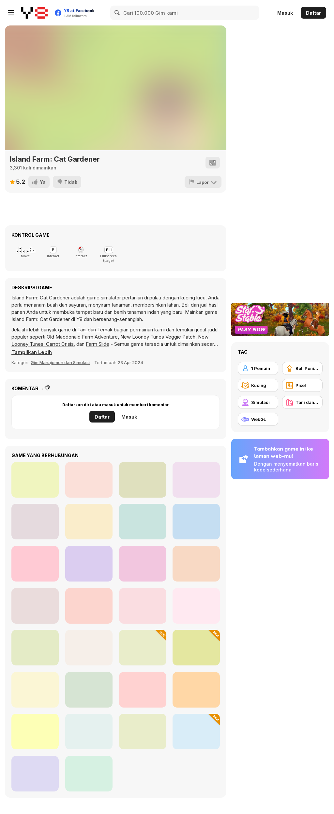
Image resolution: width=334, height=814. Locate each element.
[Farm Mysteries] (35, 773)
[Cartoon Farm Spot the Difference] (35, 690)
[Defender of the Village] (142, 480)
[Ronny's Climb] (196, 564)
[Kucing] (258, 385)
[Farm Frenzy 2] (196, 606)
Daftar (313, 13)
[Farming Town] (35, 731)
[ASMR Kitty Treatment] (89, 647)
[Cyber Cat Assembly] (142, 606)
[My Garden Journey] (142, 731)
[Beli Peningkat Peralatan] (302, 368)
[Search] (117, 13)
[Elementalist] (142, 521)
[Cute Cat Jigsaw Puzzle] (89, 731)
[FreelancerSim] (142, 564)
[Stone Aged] (89, 480)
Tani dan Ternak (95, 330)
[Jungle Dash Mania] (89, 521)
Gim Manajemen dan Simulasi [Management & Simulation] (60, 362)
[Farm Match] (35, 564)
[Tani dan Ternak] (302, 402)
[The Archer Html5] (35, 521)
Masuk (285, 13)
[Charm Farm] (35, 606)
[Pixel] (302, 385)
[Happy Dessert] (35, 480)
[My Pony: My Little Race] (89, 564)
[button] (31, 352)
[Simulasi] (258, 402)
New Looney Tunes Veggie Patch (157, 337)
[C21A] (196, 647)
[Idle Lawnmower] (142, 647)
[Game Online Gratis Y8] (34, 13)
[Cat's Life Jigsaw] (89, 773)
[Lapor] (203, 182)
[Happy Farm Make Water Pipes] (89, 690)
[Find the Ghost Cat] (89, 606)
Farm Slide (97, 344)
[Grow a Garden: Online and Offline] (142, 690)
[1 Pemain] (258, 368)
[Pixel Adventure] (196, 480)
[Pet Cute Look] (196, 690)
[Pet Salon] (35, 647)
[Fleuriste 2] (196, 521)
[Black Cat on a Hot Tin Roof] (196, 731)
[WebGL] (258, 419)
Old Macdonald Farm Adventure (82, 337)
